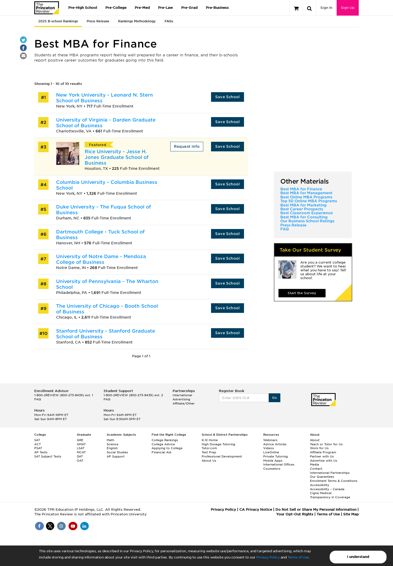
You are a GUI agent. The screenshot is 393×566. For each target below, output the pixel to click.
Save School (227, 97)
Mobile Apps (272, 460)
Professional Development (222, 456)
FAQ (284, 229)
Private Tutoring (275, 456)
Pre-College (115, 8)
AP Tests (41, 452)
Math (110, 440)
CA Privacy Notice (255, 509)
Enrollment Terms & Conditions (333, 481)
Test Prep (209, 452)
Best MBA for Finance (301, 189)
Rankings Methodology (137, 21)
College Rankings (165, 440)
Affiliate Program (323, 452)
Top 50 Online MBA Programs (308, 201)
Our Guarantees (322, 477)
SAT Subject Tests (47, 456)
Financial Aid (161, 452)
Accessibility (319, 485)
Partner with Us (322, 456)
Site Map (351, 514)
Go (274, 398)
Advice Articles (275, 444)
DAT (80, 456)
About (315, 440)
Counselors (271, 468)
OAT (80, 460)
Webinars (270, 440)
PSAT (38, 448)
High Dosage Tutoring (218, 444)
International (182, 395)
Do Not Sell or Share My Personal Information (315, 509)
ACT (37, 444)
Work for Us (319, 448)
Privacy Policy (268, 557)
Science (112, 444)
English (112, 448)
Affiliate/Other (184, 403)
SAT (37, 440)
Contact (316, 468)
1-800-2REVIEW (63, 395)
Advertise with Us (323, 460)
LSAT (80, 448)
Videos (268, 448)
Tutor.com (209, 448)
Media (314, 464)
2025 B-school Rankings (58, 21)
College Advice (163, 444)
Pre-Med (142, 8)
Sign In (326, 8)
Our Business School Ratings (307, 221)
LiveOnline (271, 452)
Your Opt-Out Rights (294, 514)
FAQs (169, 21)
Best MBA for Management (306, 193)
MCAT (81, 452)
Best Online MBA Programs (306, 197)
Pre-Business (217, 8)
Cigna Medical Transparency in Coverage (330, 495)
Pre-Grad (189, 8)
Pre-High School (82, 8)
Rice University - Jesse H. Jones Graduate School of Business (116, 157)
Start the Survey (302, 293)
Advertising (181, 399)
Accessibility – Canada (327, 489)
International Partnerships (330, 473)
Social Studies (117, 452)
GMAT (81, 444)
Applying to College (167, 448)
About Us (209, 460)
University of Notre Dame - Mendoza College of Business (101, 259)
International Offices (278, 464)
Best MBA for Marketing (303, 205)
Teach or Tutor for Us (326, 444)
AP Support (116, 456)
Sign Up (348, 8)
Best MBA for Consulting (304, 217)
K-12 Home (210, 440)
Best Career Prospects (301, 209)
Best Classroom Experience (306, 213)
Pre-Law (165, 8)
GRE (80, 440)
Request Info (187, 146)
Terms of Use (298, 557)
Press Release (98, 21)
